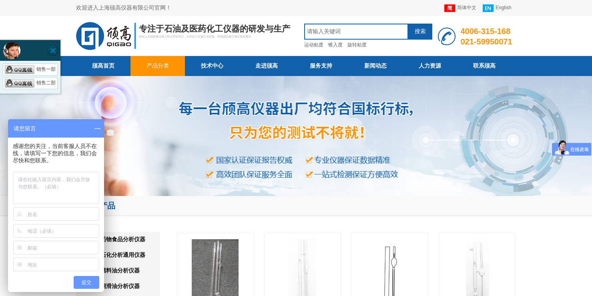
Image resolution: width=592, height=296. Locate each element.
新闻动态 (375, 66)
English (497, 8)
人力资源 (430, 66)
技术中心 (212, 66)
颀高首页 (103, 66)
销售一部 (30, 69)
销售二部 (30, 83)
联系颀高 (484, 66)
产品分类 (157, 66)
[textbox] (356, 32)
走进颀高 (266, 66)
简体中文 (460, 8)
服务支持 (321, 66)
